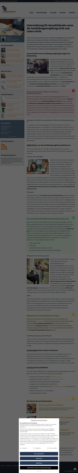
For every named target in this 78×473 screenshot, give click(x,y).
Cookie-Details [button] (39, 469)
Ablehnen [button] (39, 461)
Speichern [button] (39, 456)
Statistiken (37, 446)
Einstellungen (41, 441)
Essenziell (23, 446)
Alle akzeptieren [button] (39, 452)
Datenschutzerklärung (48, 439)
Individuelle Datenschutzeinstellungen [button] (39, 466)
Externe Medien (52, 446)
